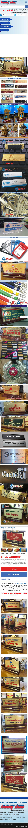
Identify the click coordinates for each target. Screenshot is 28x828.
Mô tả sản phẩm (5, 579)
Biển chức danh (11, 527)
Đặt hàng (14, 569)
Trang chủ (3, 527)
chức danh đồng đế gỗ (20, 583)
